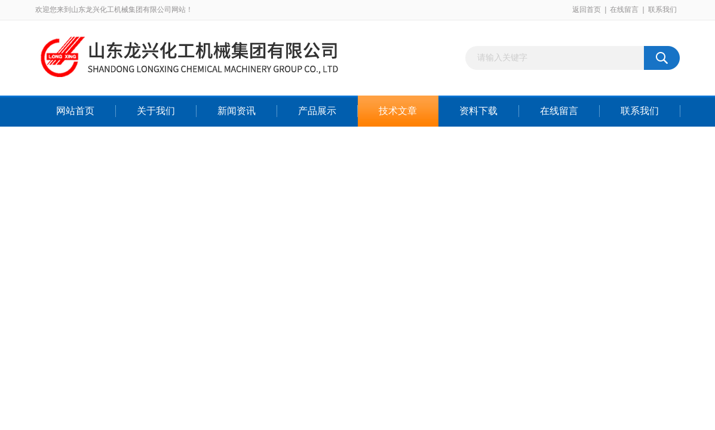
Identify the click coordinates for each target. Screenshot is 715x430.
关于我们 (156, 111)
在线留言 (624, 9)
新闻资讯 (236, 111)
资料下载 (478, 111)
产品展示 (317, 111)
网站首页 (75, 111)
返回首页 (586, 9)
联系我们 (662, 9)
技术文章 (398, 111)
